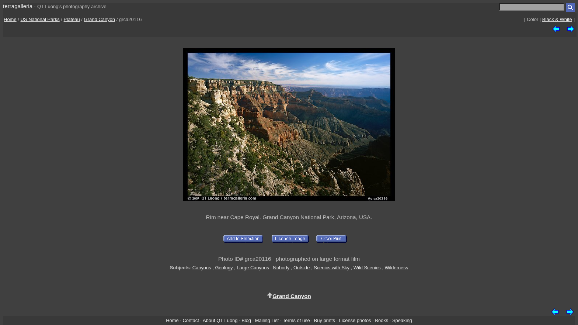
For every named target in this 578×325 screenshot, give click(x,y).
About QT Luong (220, 320)
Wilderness (396, 267)
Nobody (281, 267)
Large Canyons (253, 267)
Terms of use (296, 320)
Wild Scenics (367, 267)
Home (10, 19)
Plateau (72, 19)
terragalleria (17, 6)
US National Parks (40, 19)
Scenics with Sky (331, 267)
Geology (224, 267)
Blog (246, 320)
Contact (190, 320)
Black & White (557, 19)
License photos (355, 320)
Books (381, 320)
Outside (301, 267)
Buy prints (324, 320)
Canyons (201, 267)
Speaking (402, 320)
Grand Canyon (99, 19)
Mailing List (267, 320)
